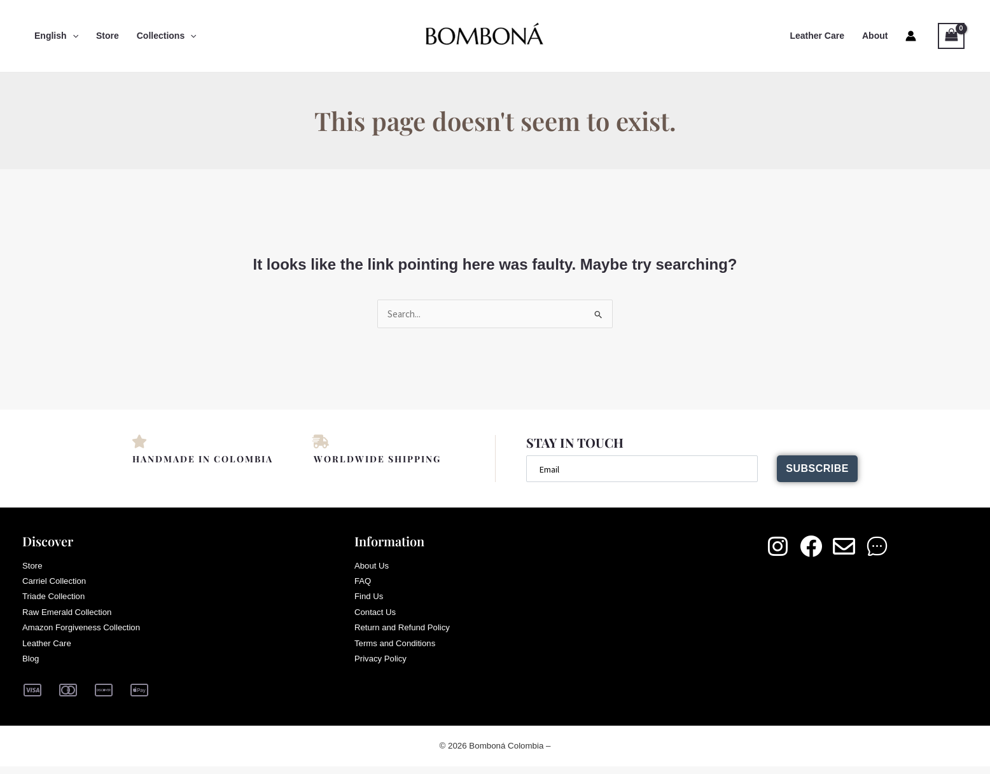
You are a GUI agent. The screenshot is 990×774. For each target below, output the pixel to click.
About (875, 36)
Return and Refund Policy (405, 633)
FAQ (363, 584)
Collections (167, 36)
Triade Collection (55, 600)
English (56, 36)
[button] (72, 36)
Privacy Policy (382, 666)
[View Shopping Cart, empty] (951, 36)
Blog (31, 666)
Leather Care (817, 36)
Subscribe (813, 469)
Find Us (369, 600)
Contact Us (376, 617)
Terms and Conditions (397, 650)
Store (107, 36)
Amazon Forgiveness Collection (85, 633)
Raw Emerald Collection (69, 617)
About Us (372, 567)
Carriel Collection (56, 584)
